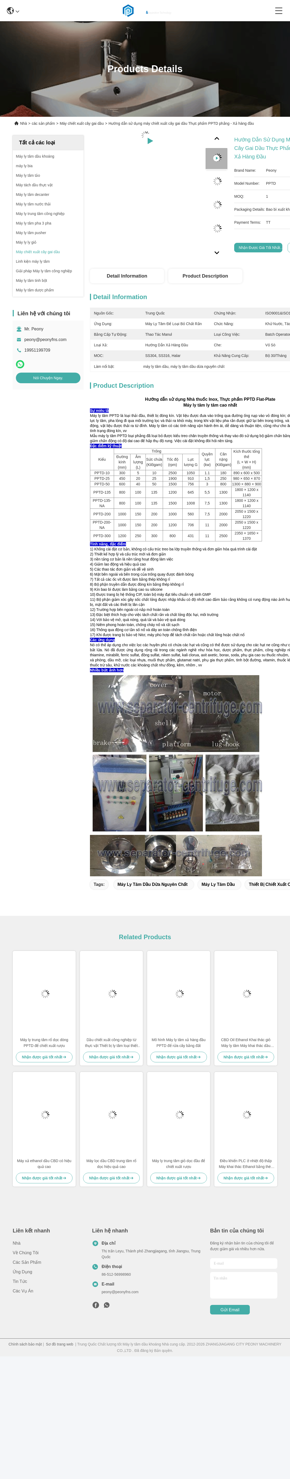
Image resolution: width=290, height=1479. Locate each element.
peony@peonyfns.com (45, 339)
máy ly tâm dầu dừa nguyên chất (152, 884)
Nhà (23, 123)
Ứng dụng (22, 1272)
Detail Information (127, 276)
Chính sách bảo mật (25, 1344)
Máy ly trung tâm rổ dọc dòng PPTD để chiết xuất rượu (44, 1043)
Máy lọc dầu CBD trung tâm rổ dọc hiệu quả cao (112, 1164)
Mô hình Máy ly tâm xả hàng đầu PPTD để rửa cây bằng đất (179, 1043)
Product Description (205, 276)
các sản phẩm (43, 123)
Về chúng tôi (26, 1253)
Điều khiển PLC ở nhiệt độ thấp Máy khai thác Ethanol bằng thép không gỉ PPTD (246, 1164)
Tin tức (20, 1281)
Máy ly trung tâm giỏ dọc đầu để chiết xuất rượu (178, 1164)
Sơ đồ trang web (59, 1344)
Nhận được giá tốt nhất (259, 247)
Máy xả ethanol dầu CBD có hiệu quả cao (44, 1164)
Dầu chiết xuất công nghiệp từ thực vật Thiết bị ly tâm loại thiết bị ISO (111, 1043)
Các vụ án (23, 1291)
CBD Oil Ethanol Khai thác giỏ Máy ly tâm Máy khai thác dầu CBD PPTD (246, 1043)
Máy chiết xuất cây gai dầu (82, 123)
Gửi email (229, 1310)
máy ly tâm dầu (218, 884)
